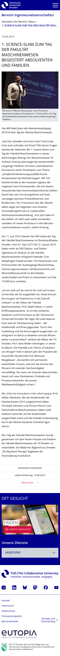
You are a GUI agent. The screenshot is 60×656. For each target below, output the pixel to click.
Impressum (8, 606)
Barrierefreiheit (10, 622)
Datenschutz (8, 611)
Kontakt (6, 601)
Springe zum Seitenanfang (48, 620)
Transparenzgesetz (12, 616)
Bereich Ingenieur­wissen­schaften (28, 15)
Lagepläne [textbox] (13, 552)
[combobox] (30, 553)
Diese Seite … (28, 483)
